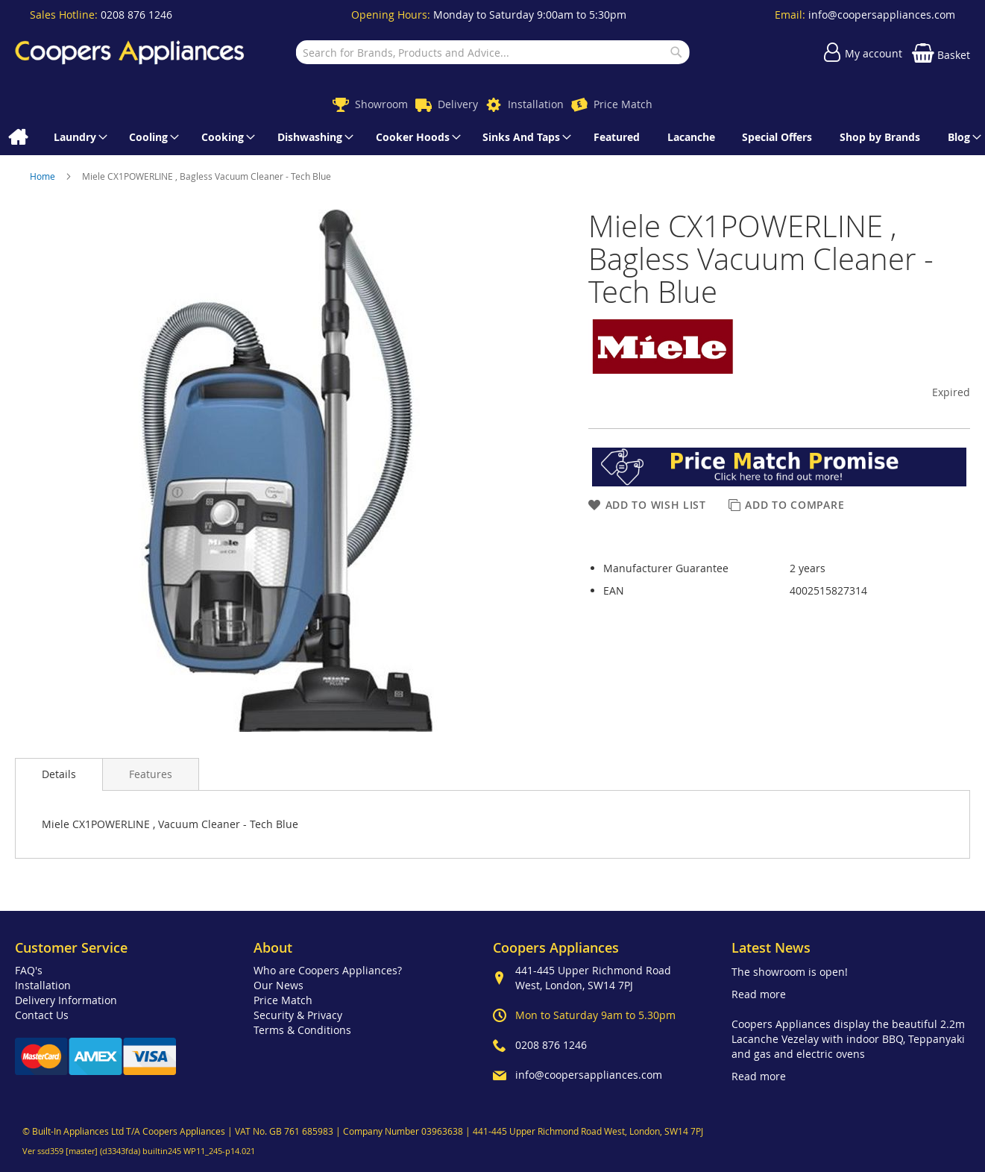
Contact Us (42, 1015)
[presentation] (59, 774)
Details (59, 774)
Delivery (458, 104)
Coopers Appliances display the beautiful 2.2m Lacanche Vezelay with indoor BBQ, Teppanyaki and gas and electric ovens (848, 1039)
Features (150, 774)
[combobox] (492, 52)
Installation (536, 104)
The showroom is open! (789, 972)
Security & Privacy (298, 1015)
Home (43, 176)
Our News (278, 985)
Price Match (623, 104)
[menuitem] (17, 137)
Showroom (381, 104)
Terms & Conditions (302, 1030)
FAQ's (29, 970)
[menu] (492, 137)
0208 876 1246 (136, 14)
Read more (758, 994)
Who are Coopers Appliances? (328, 970)
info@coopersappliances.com (881, 14)
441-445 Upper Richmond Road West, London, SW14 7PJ (593, 977)
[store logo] (130, 52)
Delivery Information (66, 1000)
